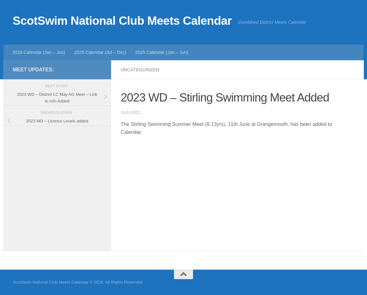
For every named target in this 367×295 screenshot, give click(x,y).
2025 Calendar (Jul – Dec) (100, 52)
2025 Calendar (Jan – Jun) (161, 52)
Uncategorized (140, 69)
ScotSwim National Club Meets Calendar (122, 20)
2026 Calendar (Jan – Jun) (38, 52)
